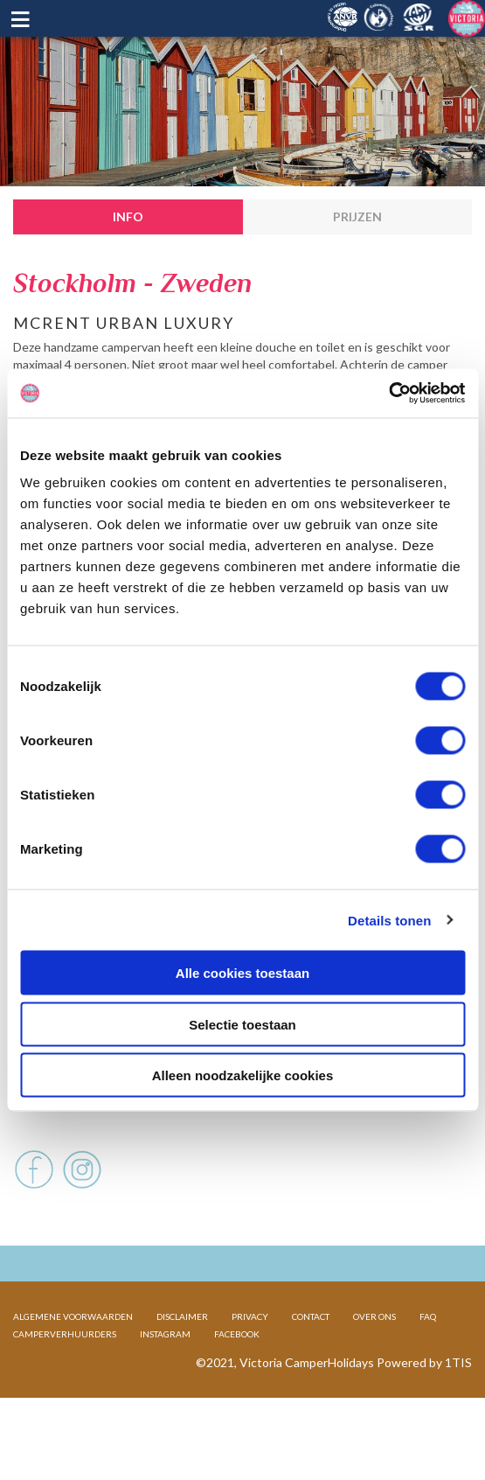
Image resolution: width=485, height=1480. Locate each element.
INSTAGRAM (165, 1390)
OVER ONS (374, 1372)
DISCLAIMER (182, 1372)
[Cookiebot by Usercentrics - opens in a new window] (388, 393)
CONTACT (310, 1372)
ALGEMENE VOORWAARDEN (73, 1372)
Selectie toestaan (242, 1023)
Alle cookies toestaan (242, 973)
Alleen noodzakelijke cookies (243, 1075)
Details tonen (389, 919)
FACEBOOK (237, 1390)
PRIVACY (250, 1372)
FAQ (427, 1372)
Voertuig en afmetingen (95, 1140)
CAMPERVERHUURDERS (64, 1390)
